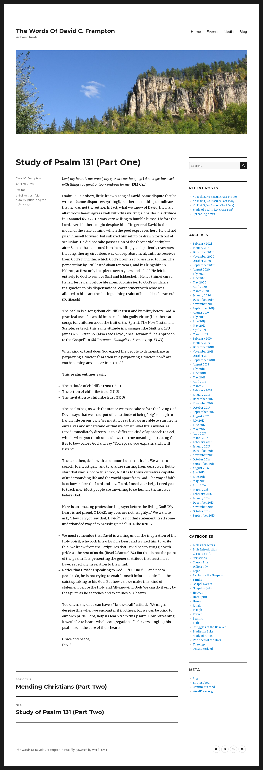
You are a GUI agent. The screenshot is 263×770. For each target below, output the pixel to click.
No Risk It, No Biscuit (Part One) (213, 205)
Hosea (197, 601)
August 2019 (201, 312)
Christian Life (202, 554)
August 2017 (201, 416)
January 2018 (201, 395)
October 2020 (202, 261)
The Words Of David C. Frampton (65, 30)
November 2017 (203, 403)
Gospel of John (202, 588)
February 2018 (202, 390)
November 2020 (203, 256)
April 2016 (199, 485)
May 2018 (199, 377)
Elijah (196, 571)
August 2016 (201, 468)
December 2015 (203, 502)
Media (229, 32)
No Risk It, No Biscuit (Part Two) (213, 201)
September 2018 (204, 360)
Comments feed (204, 687)
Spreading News (204, 214)
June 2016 (199, 477)
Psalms (20, 189)
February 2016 (202, 494)
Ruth (196, 623)
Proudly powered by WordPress (85, 750)
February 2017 (202, 442)
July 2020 (199, 274)
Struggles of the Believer (209, 627)
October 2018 (201, 356)
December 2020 (204, 252)
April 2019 (199, 330)
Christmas (200, 558)
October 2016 (201, 459)
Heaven (198, 592)
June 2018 (199, 373)
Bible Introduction (205, 549)
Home (196, 32)
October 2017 (201, 407)
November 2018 (203, 351)
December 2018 (203, 347)
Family (197, 580)
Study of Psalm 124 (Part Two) (213, 210)
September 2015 (204, 515)
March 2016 (200, 489)
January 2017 (201, 446)
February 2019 (202, 338)
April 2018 (199, 382)
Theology (199, 644)
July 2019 (198, 317)
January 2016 (201, 498)
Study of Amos (202, 636)
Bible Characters (204, 545)
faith (37, 195)
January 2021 (201, 248)
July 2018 (199, 369)
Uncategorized (203, 649)
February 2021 (202, 243)
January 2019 (201, 343)
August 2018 (201, 364)
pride (31, 199)
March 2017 (200, 438)
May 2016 (199, 481)
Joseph (197, 610)
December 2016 (203, 451)
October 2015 (201, 511)
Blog (243, 32)
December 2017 (203, 399)
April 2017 (199, 433)
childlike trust (24, 195)
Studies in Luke (203, 631)
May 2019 (199, 325)
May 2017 (199, 429)
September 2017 (203, 412)
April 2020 (200, 287)
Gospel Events (202, 584)
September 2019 (204, 308)
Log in (197, 678)
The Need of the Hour (207, 640)
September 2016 (204, 464)
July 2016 (198, 472)
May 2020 (199, 282)
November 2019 (203, 304)
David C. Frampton (28, 178)
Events (212, 32)
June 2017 (199, 425)
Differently (200, 567)
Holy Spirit (200, 597)
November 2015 (203, 507)
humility (21, 199)
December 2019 (203, 300)
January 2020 (202, 295)
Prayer (197, 614)
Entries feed (201, 682)
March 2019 (200, 334)
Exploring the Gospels (208, 575)
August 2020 (201, 269)
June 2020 (199, 278)
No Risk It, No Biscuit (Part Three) (215, 197)
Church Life (200, 562)
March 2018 (200, 386)
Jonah (197, 605)
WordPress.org (203, 691)
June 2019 (199, 321)
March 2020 (201, 291)
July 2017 (198, 420)
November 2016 (203, 455)
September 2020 (204, 265)
